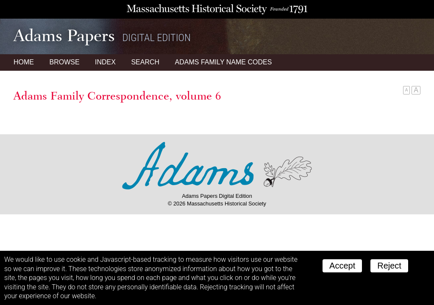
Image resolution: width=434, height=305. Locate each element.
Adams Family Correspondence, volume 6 (117, 96)
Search (145, 62)
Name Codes (223, 62)
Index (105, 62)
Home (24, 62)
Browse (64, 62)
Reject (389, 265)
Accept (342, 265)
